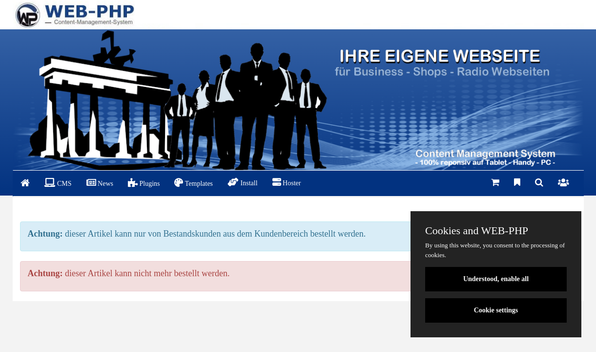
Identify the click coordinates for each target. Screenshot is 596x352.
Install (242, 182)
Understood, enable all (496, 279)
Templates (193, 182)
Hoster (286, 182)
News (99, 182)
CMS (58, 182)
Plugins (144, 182)
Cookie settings (496, 310)
